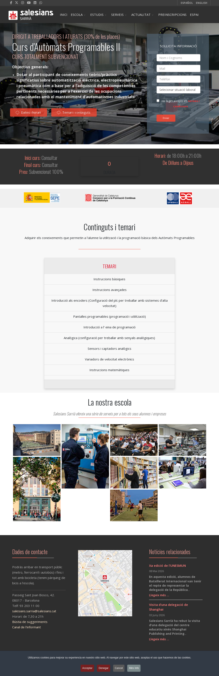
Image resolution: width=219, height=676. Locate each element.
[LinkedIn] (35, 2)
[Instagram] (22, 2)
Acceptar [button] (87, 668)
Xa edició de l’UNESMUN (167, 565)
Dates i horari (28, 114)
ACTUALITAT (141, 14)
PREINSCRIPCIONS (172, 14)
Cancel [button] (119, 668)
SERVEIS (117, 14)
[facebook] (11, 2)
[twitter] (16, 2)
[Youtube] (29, 2)
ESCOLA (77, 14)
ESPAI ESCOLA (196, 17)
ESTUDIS (97, 14)
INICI (63, 14)
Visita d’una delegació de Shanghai (168, 607)
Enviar (166, 118)
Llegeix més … (159, 595)
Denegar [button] (103, 668)
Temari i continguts (73, 114)
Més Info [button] (134, 668)
